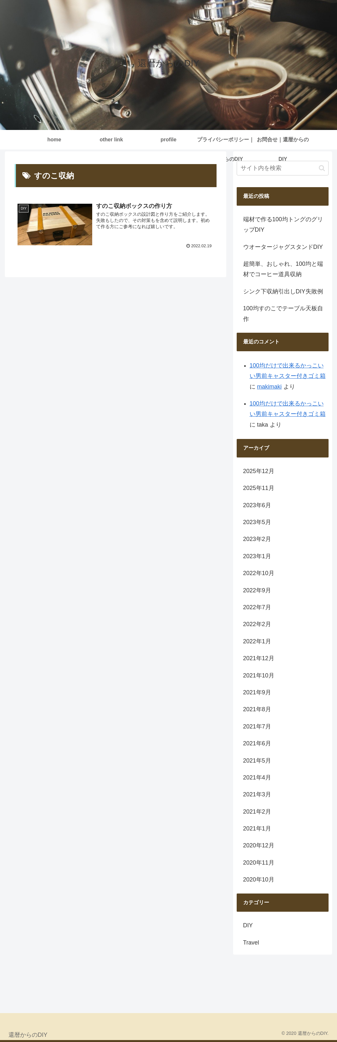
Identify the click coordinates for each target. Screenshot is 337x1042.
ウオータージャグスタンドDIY (283, 247)
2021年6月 (257, 743)
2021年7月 (257, 726)
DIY (248, 925)
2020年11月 (258, 862)
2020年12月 (258, 845)
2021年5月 (257, 760)
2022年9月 (257, 590)
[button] (322, 168)
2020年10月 (258, 879)
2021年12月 (258, 658)
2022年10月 (258, 573)
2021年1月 (257, 828)
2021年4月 (257, 777)
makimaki (269, 386)
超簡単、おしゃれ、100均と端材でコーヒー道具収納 (283, 269)
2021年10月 (258, 675)
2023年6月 (257, 505)
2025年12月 (258, 471)
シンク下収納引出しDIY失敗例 (283, 291)
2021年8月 (257, 709)
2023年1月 (257, 556)
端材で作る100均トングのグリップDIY (283, 224)
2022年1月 (257, 641)
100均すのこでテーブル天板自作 (283, 313)
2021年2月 (257, 811)
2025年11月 (258, 488)
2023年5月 (257, 522)
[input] (283, 168)
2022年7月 (257, 607)
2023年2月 (257, 539)
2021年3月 (257, 794)
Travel (251, 942)
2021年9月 (257, 692)
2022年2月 (257, 624)
